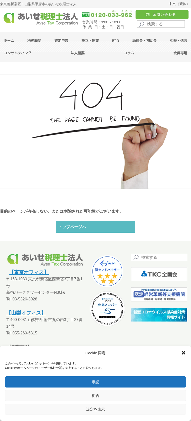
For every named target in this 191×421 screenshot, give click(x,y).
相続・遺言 (178, 41)
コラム (129, 53)
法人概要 (78, 53)
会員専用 (180, 53)
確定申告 (61, 41)
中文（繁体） (179, 4)
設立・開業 (90, 41)
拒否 (95, 395)
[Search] (161, 24)
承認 (95, 382)
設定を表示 (95, 409)
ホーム (9, 41)
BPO (115, 41)
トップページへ (72, 227)
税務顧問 (34, 41)
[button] (183, 352)
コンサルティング (17, 53)
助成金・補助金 (144, 41)
